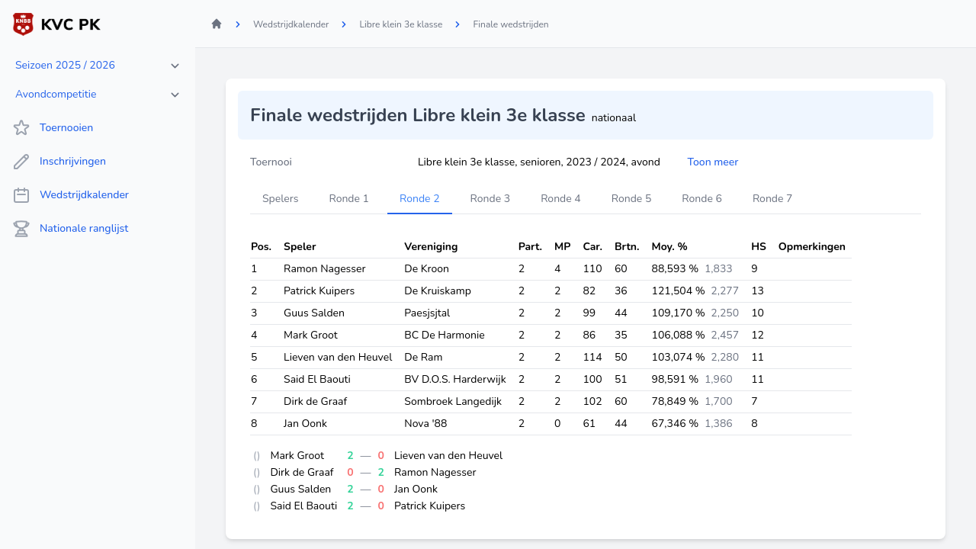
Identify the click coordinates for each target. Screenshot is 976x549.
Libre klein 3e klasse (400, 24)
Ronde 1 (349, 198)
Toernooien (52, 128)
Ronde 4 (561, 198)
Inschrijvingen (59, 161)
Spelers (280, 198)
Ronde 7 (773, 198)
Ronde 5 (632, 198)
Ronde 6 (702, 198)
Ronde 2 (420, 198)
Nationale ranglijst (70, 229)
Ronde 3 (490, 198)
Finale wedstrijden (510, 24)
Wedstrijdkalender (70, 195)
